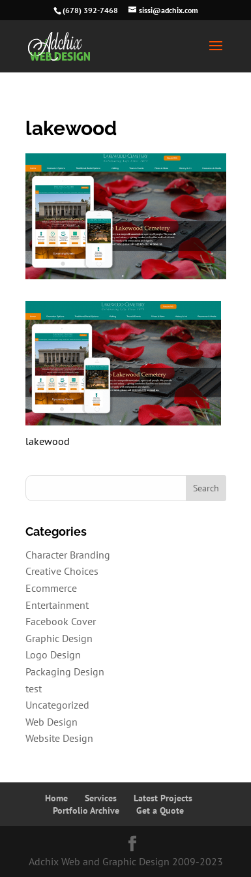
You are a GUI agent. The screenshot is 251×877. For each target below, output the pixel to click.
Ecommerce (51, 587)
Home (56, 798)
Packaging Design (64, 671)
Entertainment (57, 604)
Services (101, 798)
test (33, 688)
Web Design (51, 721)
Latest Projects (163, 798)
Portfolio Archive (86, 810)
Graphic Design (59, 638)
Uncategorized (57, 704)
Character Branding (67, 554)
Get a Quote (160, 810)
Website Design (59, 738)
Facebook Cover (60, 621)
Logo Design (53, 654)
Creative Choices (61, 570)
